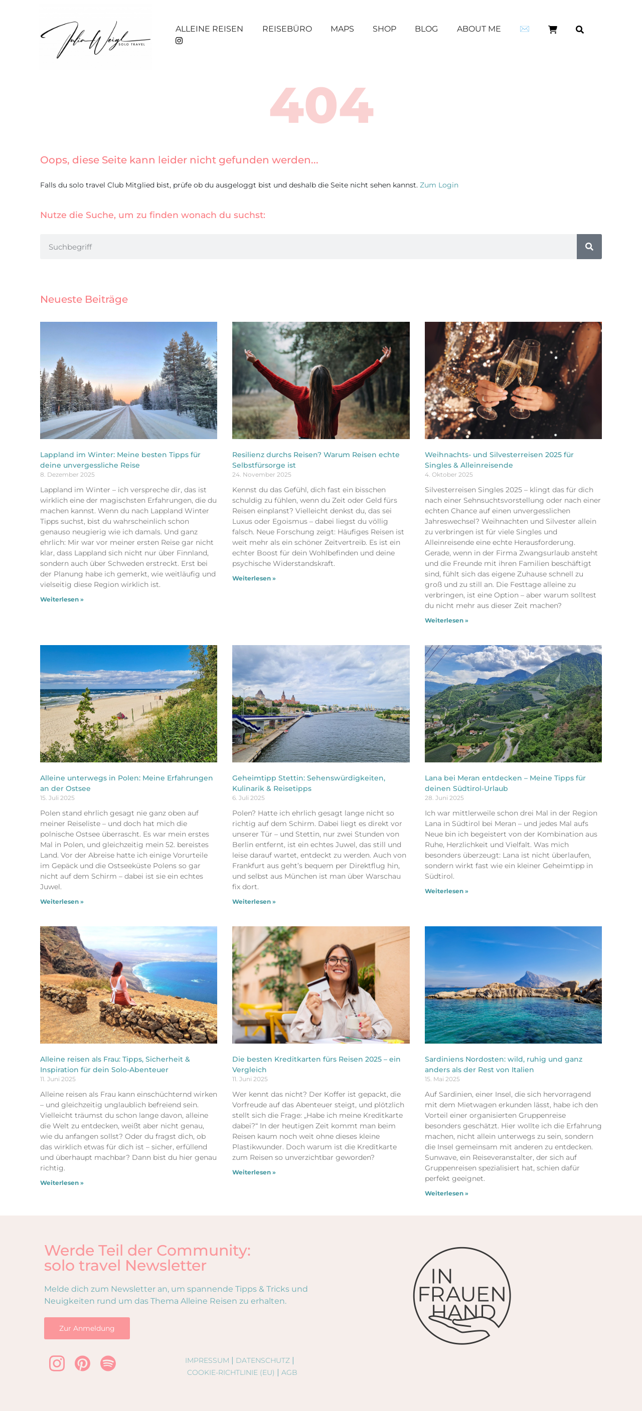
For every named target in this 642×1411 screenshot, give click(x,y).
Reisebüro (287, 29)
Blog (426, 29)
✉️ (525, 29)
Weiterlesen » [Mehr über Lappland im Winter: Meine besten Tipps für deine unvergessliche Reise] (62, 599)
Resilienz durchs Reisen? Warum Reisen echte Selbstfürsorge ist (316, 460)
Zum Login (439, 184)
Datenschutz (263, 1360)
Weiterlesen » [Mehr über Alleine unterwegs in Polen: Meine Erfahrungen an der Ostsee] (62, 901)
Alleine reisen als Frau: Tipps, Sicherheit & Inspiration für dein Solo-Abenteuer (115, 1065)
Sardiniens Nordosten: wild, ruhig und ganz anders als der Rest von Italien (503, 1065)
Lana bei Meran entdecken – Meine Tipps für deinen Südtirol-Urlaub (505, 783)
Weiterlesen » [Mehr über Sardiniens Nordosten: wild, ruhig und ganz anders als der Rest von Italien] (446, 1193)
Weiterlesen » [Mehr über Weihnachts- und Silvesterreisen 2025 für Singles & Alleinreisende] (446, 620)
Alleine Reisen (209, 29)
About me (479, 29)
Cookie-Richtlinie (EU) (231, 1372)
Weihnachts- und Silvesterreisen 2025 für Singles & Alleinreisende (499, 460)
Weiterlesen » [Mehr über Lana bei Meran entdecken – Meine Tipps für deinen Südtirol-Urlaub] (446, 891)
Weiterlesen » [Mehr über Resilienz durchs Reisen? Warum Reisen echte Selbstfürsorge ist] (254, 578)
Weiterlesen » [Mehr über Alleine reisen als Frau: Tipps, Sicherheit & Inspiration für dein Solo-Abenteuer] (62, 1182)
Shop (384, 29)
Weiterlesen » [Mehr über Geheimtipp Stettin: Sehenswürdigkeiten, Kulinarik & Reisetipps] (254, 901)
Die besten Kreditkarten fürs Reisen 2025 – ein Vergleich (316, 1065)
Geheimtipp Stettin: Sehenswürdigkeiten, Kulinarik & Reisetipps (308, 783)
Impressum (207, 1360)
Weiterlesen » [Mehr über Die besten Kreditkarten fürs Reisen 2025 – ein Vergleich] (254, 1172)
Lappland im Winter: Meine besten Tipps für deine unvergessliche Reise (120, 460)
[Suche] (589, 246)
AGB (289, 1372)
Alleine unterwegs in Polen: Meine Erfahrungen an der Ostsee (126, 783)
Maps (342, 29)
